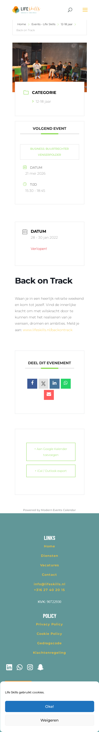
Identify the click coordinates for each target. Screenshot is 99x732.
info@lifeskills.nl (50, 584)
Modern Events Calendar (58, 510)
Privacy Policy (49, 624)
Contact (49, 575)
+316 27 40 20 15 (49, 590)
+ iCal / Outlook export (51, 471)
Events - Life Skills (43, 24)
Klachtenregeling (49, 653)
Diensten (49, 556)
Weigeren (49, 720)
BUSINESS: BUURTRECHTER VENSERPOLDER (49, 151)
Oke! (49, 706)
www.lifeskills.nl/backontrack (47, 330)
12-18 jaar (66, 24)
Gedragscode (49, 643)
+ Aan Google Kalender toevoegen (50, 452)
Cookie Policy (49, 634)
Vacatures (49, 565)
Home (22, 24)
